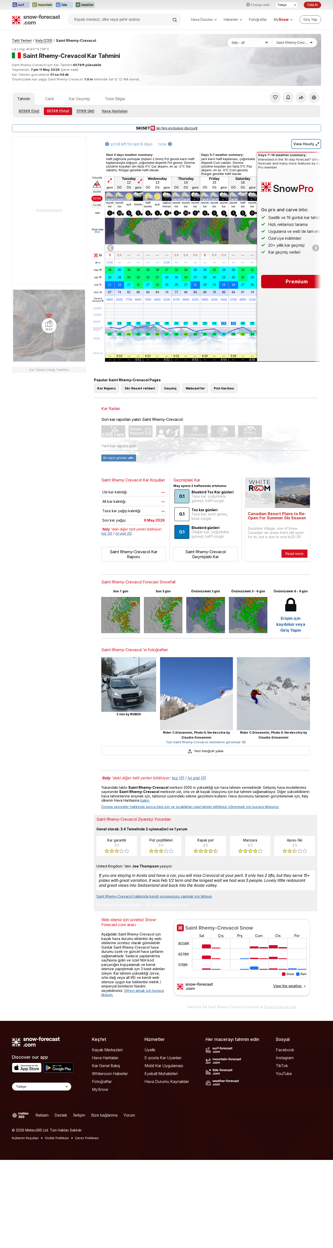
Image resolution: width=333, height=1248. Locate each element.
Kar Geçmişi (79, 98)
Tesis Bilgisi (115, 98)
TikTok (282, 1065)
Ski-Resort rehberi (140, 388)
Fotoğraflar (258, 19)
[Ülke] (250, 42)
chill (98, 285)
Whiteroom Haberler (110, 1073)
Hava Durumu (204, 19)
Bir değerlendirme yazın (167, 905)
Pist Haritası (224, 388)
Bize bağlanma (104, 1115)
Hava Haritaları (115, 111)
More (97, 232)
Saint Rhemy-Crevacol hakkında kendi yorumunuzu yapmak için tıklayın (154, 896)
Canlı (49, 98)
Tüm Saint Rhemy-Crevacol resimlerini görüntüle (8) (206, 742)
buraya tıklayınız (265, 807)
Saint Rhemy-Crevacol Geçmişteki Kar (205, 554)
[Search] (175, 19)
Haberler (233, 19)
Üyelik (149, 1049)
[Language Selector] (41, 1086)
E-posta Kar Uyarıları (162, 1057)
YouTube (284, 1073)
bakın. (145, 800)
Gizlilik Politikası (57, 1138)
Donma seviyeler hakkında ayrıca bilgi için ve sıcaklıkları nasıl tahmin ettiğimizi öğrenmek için (176, 807)
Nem (98, 292)
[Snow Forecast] (36, 19)
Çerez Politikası (87, 1138)
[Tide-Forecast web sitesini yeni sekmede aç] (64, 5)
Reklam (42, 1115)
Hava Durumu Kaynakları (166, 1081)
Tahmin (23, 98)
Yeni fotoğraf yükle (205, 751)
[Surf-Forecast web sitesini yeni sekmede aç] (21, 5)
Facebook (285, 1049)
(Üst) (29, 111)
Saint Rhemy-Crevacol (76, 40)
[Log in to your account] (310, 19)
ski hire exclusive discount (166, 128)
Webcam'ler (195, 388)
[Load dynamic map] (49, 325)
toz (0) (106, 533)
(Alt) (85, 111)
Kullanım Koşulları (25, 1138)
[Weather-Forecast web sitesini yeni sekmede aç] (85, 5)
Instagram (285, 1057)
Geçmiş (170, 388)
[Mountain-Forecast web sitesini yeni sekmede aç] (42, 5)
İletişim (79, 1115)
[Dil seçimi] (287, 5)
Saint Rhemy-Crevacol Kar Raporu (133, 554)
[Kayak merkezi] (294, 42)
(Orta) (58, 111)
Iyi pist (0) (123, 533)
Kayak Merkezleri (107, 1049)
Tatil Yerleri (22, 40)
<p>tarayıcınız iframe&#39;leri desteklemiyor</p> (241, 960)
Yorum (129, 1115)
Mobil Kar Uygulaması (163, 1065)
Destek (61, 1115)
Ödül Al (312, 5)
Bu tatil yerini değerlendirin (119, 905)
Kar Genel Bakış (106, 1065)
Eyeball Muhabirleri (161, 1073)
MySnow (100, 1089)
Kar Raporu (106, 388)
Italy (43, 40)
